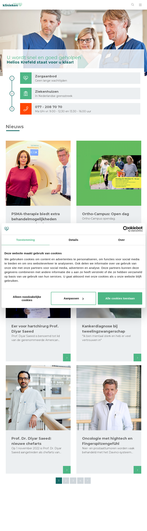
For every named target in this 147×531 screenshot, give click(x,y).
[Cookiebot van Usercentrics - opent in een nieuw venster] (126, 229)
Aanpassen (74, 298)
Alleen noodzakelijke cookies (27, 298)
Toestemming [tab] (25, 239)
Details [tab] (73, 239)
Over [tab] (121, 239)
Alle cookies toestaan (120, 298)
